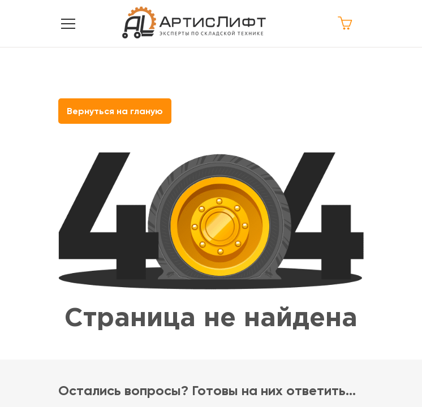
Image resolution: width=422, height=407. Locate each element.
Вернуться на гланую (115, 111)
